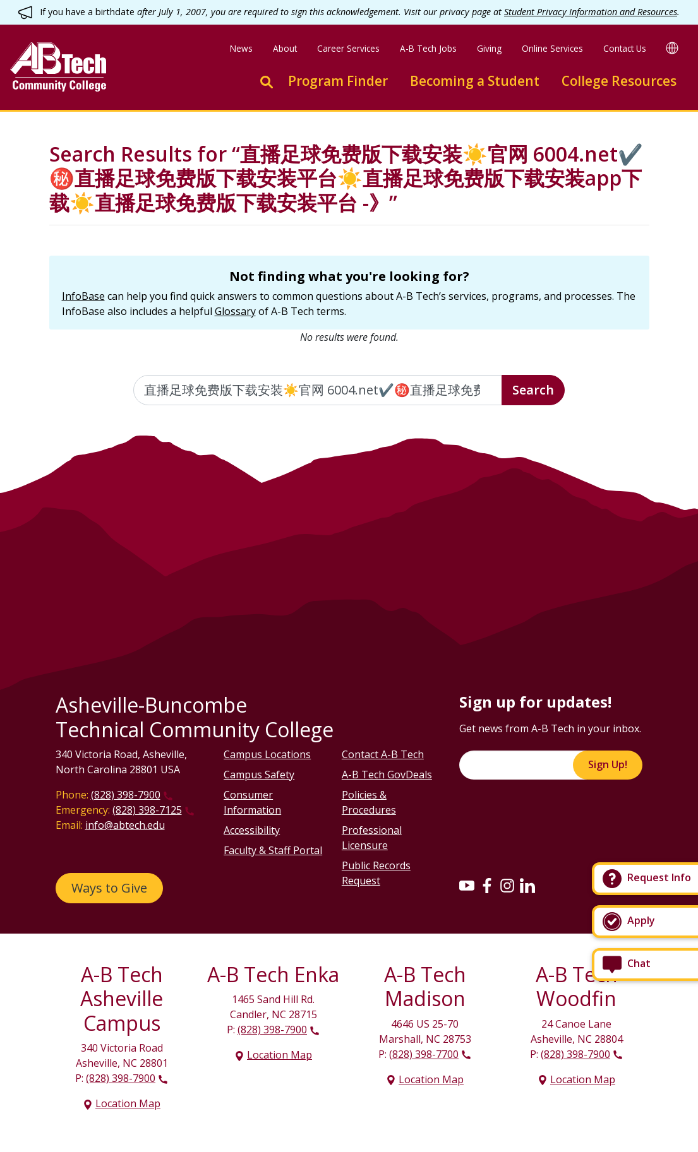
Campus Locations (267, 754)
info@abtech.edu (125, 825)
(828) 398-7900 (125, 795)
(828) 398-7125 (147, 810)
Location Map (127, 1103)
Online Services (552, 48)
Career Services (348, 48)
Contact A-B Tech (383, 754)
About (285, 48)
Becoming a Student (474, 81)
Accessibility (252, 830)
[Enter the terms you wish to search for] (317, 390)
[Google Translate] (672, 47)
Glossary (235, 311)
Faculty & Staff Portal (273, 850)
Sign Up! (607, 764)
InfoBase (83, 296)
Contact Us (624, 48)
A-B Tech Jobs (428, 48)
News (241, 48)
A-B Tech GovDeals (387, 774)
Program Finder (338, 81)
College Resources (619, 81)
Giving (489, 48)
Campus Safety (259, 774)
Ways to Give (109, 887)
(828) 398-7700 (424, 1054)
